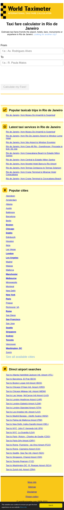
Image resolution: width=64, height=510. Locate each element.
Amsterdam (11, 200)
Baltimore (10, 212)
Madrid (9, 262)
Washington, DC (14, 348)
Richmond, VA (12, 307)
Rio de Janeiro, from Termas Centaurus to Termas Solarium (33, 168)
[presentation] (26, 73)
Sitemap (32, 487)
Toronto (10, 340)
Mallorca (10, 270)
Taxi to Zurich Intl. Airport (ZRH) (20, 469)
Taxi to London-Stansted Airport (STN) (23, 407)
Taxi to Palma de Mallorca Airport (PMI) (24, 420)
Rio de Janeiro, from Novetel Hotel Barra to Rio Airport (31, 163)
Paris (8, 299)
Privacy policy (32, 496)
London (10, 253)
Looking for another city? (45, 34)
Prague (9, 303)
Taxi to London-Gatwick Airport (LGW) (23, 403)
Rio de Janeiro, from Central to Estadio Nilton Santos (30, 159)
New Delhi (10, 290)
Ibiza (8, 245)
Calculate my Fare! (14, 86)
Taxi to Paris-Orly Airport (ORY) (20, 440)
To (2, 57)
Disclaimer (32, 492)
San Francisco (13, 319)
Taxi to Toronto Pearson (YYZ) (20, 461)
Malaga (9, 266)
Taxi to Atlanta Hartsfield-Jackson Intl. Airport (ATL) (29, 375)
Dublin (9, 233)
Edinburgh (10, 237)
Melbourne (11, 278)
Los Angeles (12, 257)
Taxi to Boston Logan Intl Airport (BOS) (24, 383)
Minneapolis (11, 282)
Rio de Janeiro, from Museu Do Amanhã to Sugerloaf (30, 115)
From (4, 45)
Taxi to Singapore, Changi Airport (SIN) (24, 457)
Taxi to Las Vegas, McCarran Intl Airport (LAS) (27, 395)
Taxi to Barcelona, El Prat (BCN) (21, 379)
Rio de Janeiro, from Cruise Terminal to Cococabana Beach (33, 178)
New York (10, 295)
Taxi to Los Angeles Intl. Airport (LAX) (23, 412)
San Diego (11, 315)
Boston (9, 225)
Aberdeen (10, 196)
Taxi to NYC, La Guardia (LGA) (20, 432)
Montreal (10, 286)
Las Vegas (11, 249)
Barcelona (10, 216)
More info (23, 507)
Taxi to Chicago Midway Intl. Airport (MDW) (26, 391)
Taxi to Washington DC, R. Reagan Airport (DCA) (29, 465)
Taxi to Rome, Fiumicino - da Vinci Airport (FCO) (28, 445)
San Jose (10, 323)
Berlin (8, 220)
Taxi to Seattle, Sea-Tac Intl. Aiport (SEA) (25, 453)
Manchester (12, 274)
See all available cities (20, 356)
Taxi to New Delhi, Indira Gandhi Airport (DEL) (27, 424)
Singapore (11, 332)
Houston (10, 241)
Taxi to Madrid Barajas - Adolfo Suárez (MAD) (27, 416)
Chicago (10, 229)
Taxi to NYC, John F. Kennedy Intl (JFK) (24, 428)
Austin (9, 208)
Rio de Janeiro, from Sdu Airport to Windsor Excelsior (30, 142)
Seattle (9, 327)
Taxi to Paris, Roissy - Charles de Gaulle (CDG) (28, 436)
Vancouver (11, 344)
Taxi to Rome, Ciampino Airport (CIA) (23, 449)
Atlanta (9, 204)
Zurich (9, 352)
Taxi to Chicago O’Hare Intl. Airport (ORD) (25, 387)
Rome (9, 311)
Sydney (9, 336)
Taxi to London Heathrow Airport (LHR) (24, 399)
